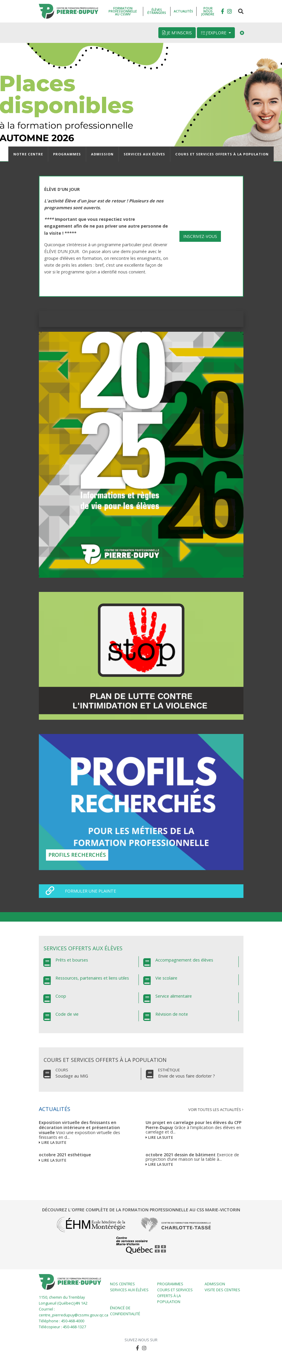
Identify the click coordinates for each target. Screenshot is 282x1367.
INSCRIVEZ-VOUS (200, 236)
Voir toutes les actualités (215, 1109)
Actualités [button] (183, 11)
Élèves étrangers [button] (156, 11)
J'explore (214, 33)
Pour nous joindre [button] (207, 11)
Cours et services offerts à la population (222, 154)
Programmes (67, 154)
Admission (102, 154)
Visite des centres (222, 1289)
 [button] (222, 11)
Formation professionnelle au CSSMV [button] (123, 11)
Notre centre (28, 154)
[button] (229, 11)
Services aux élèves (144, 154)
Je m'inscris (177, 33)
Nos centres (122, 1284)
